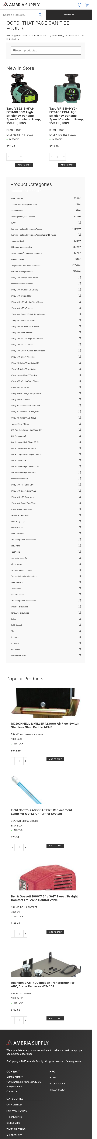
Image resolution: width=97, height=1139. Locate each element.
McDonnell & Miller (19, 642)
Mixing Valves (16, 550)
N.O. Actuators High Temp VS (23, 459)
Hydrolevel (15, 636)
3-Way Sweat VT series (21, 386)
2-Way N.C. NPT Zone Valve (23, 471)
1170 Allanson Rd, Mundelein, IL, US (24, 1075)
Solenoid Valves (17, 246)
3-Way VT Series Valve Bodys (23, 404)
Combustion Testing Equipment (24, 191)
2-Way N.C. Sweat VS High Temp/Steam (28, 301)
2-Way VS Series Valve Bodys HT (25, 349)
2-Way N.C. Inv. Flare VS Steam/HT (26, 276)
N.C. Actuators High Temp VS (23, 435)
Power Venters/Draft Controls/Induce (26, 240)
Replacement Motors (19, 465)
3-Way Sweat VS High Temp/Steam (26, 380)
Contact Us (12, 1085)
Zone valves (16, 575)
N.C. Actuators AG (18, 422)
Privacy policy (60, 1083)
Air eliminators (17, 514)
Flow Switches (17, 197)
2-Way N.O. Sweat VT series (23, 343)
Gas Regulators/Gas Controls (23, 203)
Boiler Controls (17, 185)
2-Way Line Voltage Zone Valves (24, 264)
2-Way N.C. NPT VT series (22, 294)
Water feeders (17, 569)
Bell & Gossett (17, 611)
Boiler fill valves (17, 520)
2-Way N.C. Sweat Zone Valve (23, 477)
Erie (12, 617)
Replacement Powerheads (22, 270)
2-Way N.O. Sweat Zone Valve (23, 489)
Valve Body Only (18, 508)
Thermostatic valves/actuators (24, 563)
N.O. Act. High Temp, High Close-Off (26, 441)
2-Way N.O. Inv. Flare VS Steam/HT (26, 313)
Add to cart (35, 151)
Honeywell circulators (20, 599)
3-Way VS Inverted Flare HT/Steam (26, 392)
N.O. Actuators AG (18, 447)
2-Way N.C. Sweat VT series (23, 307)
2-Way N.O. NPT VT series (22, 331)
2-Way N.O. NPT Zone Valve (23, 483)
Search (44, 17)
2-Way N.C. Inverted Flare (22, 282)
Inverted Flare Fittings (20, 410)
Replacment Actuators (20, 502)
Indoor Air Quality (18, 227)
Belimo (14, 605)
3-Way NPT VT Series (20, 374)
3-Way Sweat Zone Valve (21, 496)
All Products (14, 1128)
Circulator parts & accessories (23, 526)
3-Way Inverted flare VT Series (24, 361)
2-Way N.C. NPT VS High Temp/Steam (27, 288)
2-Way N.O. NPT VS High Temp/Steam (27, 325)
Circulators (15, 532)
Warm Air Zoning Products (22, 258)
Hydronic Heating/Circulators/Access (26, 215)
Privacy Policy (74, 1055)
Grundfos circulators (19, 593)
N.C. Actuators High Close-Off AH (25, 428)
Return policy (60, 1077)
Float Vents (15, 538)
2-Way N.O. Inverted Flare (22, 319)
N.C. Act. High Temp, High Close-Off (26, 416)
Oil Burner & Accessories (21, 233)
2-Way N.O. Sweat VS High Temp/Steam (28, 337)
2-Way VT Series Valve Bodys (23, 355)
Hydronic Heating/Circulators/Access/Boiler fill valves (33, 221)
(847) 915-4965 (14, 1080)
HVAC (13, 209)
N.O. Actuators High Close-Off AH (25, 453)
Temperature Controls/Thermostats (26, 252)
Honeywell (15, 624)
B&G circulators (17, 581)
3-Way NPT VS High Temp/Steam (25, 367)
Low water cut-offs (19, 544)
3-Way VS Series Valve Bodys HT (25, 398)
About (55, 1071)
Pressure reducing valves (21, 556)
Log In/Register (85, 5)
